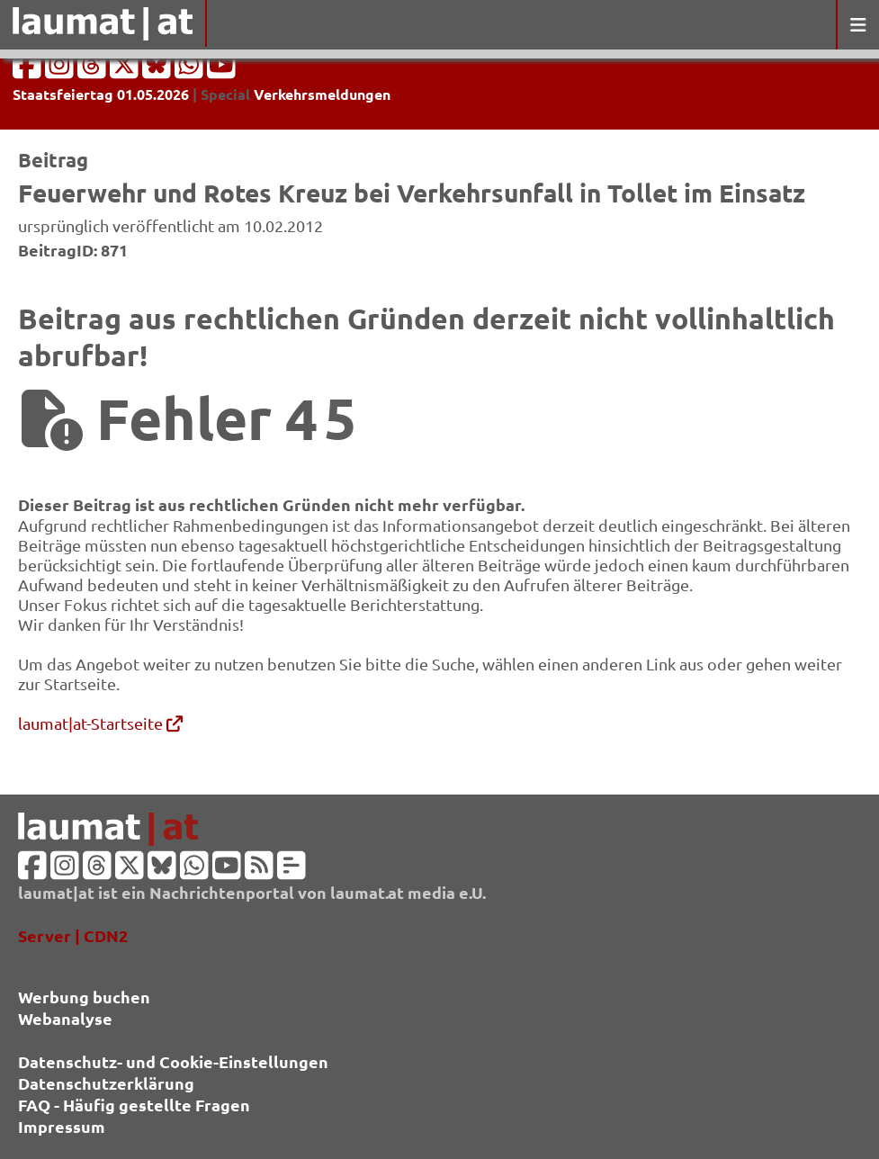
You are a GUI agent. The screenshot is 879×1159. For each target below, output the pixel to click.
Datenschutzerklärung (106, 1083)
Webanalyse (65, 1018)
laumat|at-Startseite (100, 723)
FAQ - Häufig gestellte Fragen (134, 1104)
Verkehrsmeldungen (322, 94)
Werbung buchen (84, 996)
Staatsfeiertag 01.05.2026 (101, 94)
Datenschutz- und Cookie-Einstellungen (173, 1061)
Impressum (61, 1126)
